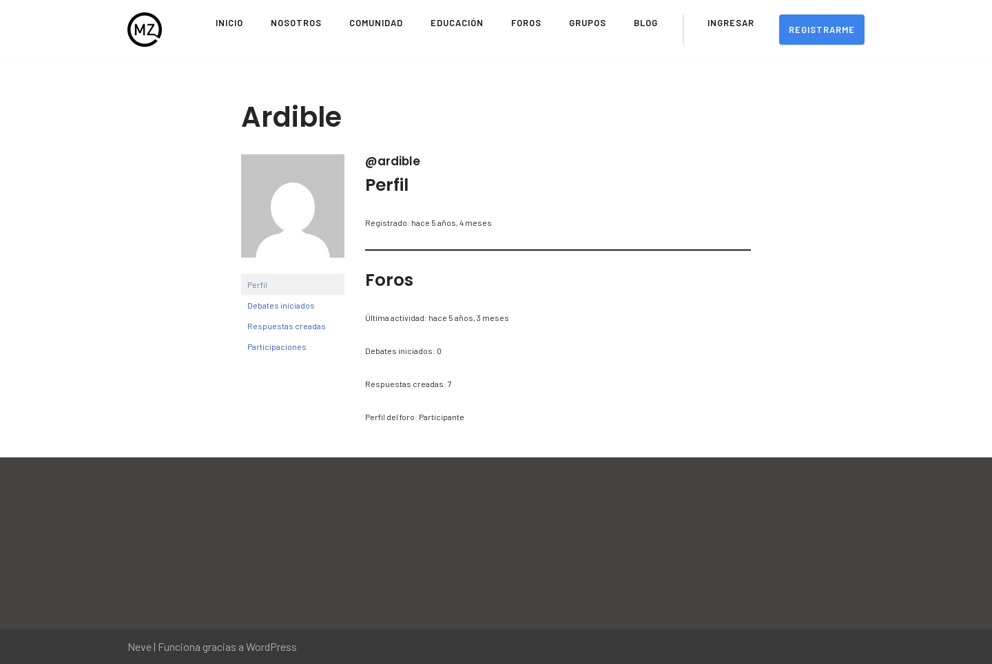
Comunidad (376, 22)
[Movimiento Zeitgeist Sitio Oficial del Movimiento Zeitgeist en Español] (144, 29)
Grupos (587, 22)
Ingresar (730, 22)
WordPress (271, 646)
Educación (457, 22)
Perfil (257, 284)
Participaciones (277, 346)
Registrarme (822, 29)
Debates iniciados (281, 305)
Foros (526, 22)
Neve (139, 646)
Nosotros (296, 22)
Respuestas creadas (286, 326)
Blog (646, 22)
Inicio (229, 22)
